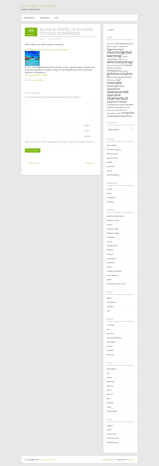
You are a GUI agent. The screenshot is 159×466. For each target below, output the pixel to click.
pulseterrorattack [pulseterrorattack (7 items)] (117, 101)
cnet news (111, 325)
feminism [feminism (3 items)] (118, 68)
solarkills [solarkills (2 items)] (127, 107)
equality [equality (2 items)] (113, 65)
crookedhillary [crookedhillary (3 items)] (112, 59)
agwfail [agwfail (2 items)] (109, 46)
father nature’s (112, 154)
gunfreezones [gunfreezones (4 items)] (125, 77)
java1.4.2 (110, 386)
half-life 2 (110, 250)
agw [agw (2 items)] (132, 44)
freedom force (112, 246)
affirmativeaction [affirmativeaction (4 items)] (123, 43)
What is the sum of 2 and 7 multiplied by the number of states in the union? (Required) (59, 141)
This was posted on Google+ (36, 75)
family (109, 193)
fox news (110, 333)
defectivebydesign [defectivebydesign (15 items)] (120, 62)
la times (110, 346)
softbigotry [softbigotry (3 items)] (120, 107)
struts (109, 407)
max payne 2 (112, 258)
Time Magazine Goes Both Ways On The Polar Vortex (46, 49)
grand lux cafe (112, 158)
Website (87, 136)
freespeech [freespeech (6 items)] (113, 70)
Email (86, 130)
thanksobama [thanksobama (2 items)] (111, 113)
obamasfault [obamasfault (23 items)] (117, 98)
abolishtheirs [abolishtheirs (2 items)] (111, 44)
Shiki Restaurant (113, 175)
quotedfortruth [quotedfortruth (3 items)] (112, 105)
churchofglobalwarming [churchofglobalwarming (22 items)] (119, 54)
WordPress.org (112, 442)
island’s (110, 162)
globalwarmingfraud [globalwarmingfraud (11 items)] (120, 75)
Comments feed (113, 438)
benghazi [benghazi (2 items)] (115, 46)
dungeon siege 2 (113, 233)
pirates (109, 267)
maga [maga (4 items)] (118, 80)
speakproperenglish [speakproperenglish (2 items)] (113, 110)
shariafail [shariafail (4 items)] (129, 104)
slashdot (110, 350)
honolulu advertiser (114, 338)
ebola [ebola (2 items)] (109, 65)
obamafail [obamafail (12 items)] (113, 95)
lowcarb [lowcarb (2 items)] (112, 80)
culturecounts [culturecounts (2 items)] (122, 59)
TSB (56, 18)
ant (108, 373)
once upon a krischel (38, 6)
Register (110, 425)
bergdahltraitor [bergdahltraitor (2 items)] (123, 46)
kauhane (110, 306)
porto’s (109, 170)
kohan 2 (110, 254)
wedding (110, 202)
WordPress (130, 459)
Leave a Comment (54, 39)
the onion (110, 354)
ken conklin (111, 342)
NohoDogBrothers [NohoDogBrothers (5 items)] (116, 86)
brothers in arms (113, 220)
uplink (109, 279)
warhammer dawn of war (116, 284)
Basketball (29, 18)
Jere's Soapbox (38, 80)
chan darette (112, 145)
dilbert (109, 298)
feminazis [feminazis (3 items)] (110, 68)
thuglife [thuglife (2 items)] (118, 113)
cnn (108, 329)
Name (86, 125)
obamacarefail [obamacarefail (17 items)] (117, 92)
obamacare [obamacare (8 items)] (113, 89)
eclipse (109, 377)
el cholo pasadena (114, 149)
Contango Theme (108, 459)
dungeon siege (112, 229)
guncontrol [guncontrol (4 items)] (114, 77)
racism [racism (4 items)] (121, 104)
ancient (109, 189)
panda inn (111, 166)
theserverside (112, 411)
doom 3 (109, 224)
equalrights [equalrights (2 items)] (120, 65)
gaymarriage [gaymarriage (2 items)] (124, 71)
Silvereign (44, 18)
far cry (109, 241)
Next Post (90, 163)
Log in (109, 430)
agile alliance (112, 369)
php (108, 398)
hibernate (110, 381)
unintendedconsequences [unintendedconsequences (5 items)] (119, 116)
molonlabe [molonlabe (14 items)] (114, 83)
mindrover (111, 262)
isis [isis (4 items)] (108, 80)
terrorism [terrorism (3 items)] (123, 110)
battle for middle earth (115, 216)
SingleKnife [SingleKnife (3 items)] (111, 107)
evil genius (111, 237)
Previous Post (32, 163)
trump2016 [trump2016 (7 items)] (127, 113)
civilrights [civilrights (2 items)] (124, 56)
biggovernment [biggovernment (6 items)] (115, 49)
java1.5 (109, 390)
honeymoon (111, 197)
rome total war (112, 275)
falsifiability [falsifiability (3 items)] (128, 65)
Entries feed (111, 434)
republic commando (114, 271)
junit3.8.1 (110, 394)
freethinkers (111, 302)
